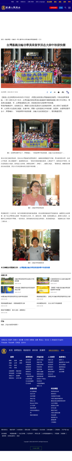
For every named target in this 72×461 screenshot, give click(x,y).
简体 (32, 1)
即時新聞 (11, 373)
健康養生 (62, 357)
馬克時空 (39, 381)
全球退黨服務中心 (47, 433)
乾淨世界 (30, 433)
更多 (18, 436)
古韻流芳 (50, 364)
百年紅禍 (53, 408)
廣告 (55, 1)
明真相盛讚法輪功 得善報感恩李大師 (13, 303)
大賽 (17, 1)
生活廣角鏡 (33, 391)
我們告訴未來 (55, 391)
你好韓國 (32, 396)
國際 (10, 360)
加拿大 (15, 340)
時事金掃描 (40, 364)
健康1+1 (61, 360)
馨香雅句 (50, 367)
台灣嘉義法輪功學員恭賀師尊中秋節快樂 (35, 267)
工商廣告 (53, 422)
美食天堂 (32, 398)
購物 (69, 1)
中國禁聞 (28, 364)
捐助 (60, 1)
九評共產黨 (54, 403)
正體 (29, 1)
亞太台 (47, 340)
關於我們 (12, 429)
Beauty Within (34, 403)
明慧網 (57, 433)
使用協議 (35, 429)
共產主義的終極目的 (57, 398)
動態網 (63, 433)
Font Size (63, 92)
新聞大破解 (40, 371)
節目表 (35, 350)
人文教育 (51, 357)
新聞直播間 (54, 7)
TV (61, 7)
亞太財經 (28, 383)
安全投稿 (42, 429)
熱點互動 (39, 362)
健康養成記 (62, 367)
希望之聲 (37, 433)
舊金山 (41, 340)
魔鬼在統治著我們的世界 (58, 401)
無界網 (4, 436)
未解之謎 (50, 360)
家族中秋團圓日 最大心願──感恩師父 (13, 310)
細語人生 (39, 386)
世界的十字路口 (41, 378)
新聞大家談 (40, 360)
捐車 (64, 1)
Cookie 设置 (36, 448)
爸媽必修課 (51, 371)
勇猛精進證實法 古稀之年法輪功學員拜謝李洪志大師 (53, 296)
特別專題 (54, 389)
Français (4, 342)
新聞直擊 (28, 369)
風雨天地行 (54, 410)
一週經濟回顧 (30, 376)
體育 (21, 363)
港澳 (15, 360)
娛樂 (21, 360)
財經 (15, 365)
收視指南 (20, 429)
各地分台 (23, 1)
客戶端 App (65, 429)
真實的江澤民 (55, 405)
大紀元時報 (22, 433)
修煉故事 (53, 419)
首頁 (2, 39)
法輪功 (14, 39)
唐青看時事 (40, 376)
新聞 (12, 357)
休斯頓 (32, 340)
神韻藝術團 (13, 433)
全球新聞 (28, 360)
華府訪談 (28, 374)
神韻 (12, 1)
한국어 (23, 342)
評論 (10, 365)
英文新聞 (49, 1)
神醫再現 (61, 369)
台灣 (15, 363)
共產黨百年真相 (55, 396)
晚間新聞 (28, 367)
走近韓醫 (61, 371)
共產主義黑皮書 (55, 412)
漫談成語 (50, 369)
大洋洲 (26, 340)
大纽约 (10, 340)
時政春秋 (39, 367)
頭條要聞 (11, 371)
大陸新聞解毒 (41, 383)
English (60, 340)
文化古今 (50, 374)
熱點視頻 (18, 371)
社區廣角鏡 (29, 378)
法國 (36, 340)
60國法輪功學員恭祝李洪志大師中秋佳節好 (14, 296)
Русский (11, 342)
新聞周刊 (28, 371)
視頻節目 (27, 350)
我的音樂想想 (34, 415)
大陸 (10, 367)
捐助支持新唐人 (54, 350)
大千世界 (32, 405)
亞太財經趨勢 (30, 381)
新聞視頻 (29, 357)
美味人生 (32, 401)
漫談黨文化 (54, 417)
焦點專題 (7, 39)
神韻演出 (11, 378)
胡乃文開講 (62, 364)
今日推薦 (18, 373)
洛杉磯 (21, 340)
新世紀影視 (11, 436)
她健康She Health (64, 362)
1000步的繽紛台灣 (34, 411)
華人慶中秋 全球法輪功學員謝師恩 (27, 39)
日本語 (17, 342)
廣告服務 (49, 429)
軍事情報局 (40, 374)
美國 (10, 363)
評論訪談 (40, 357)
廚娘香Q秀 (33, 408)
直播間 (42, 350)
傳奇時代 (53, 393)
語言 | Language (40, 1)
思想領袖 (39, 369)
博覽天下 (11, 375)
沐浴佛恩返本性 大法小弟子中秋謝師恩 (49, 303)
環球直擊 (28, 362)
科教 (15, 367)
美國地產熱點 (52, 376)
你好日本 (32, 393)
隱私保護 (27, 429)
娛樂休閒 (33, 389)
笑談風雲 (50, 362)
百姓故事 (53, 415)
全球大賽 (18, 378)
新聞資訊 (18, 350)
